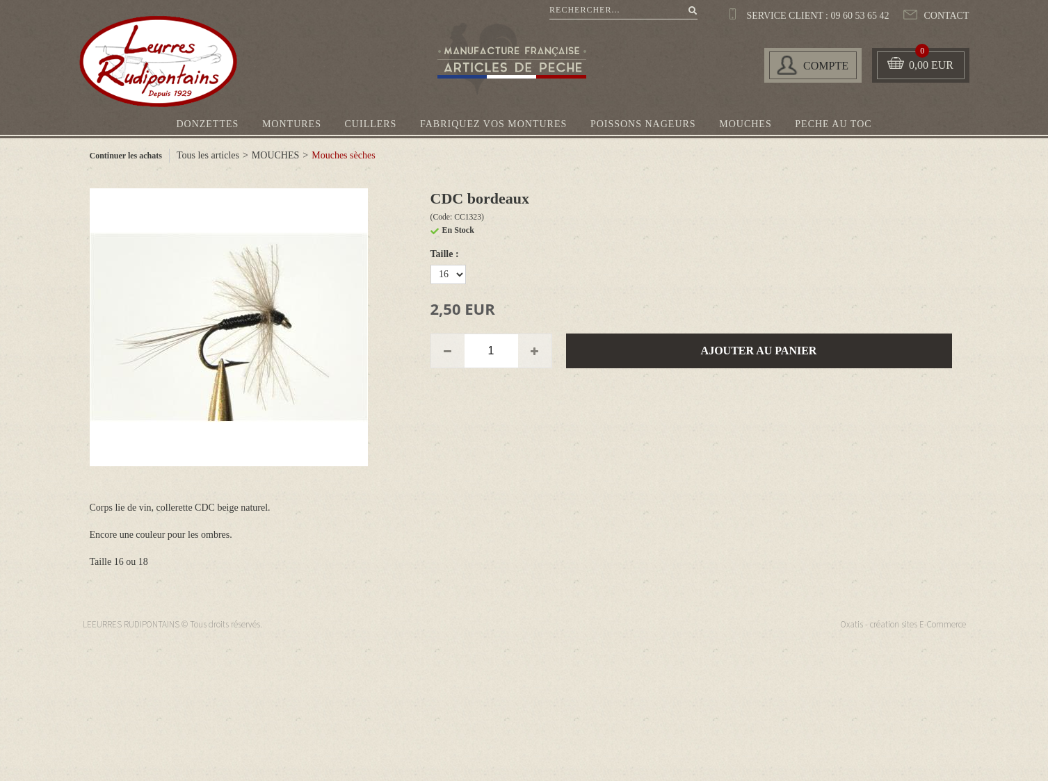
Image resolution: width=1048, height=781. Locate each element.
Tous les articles (208, 155)
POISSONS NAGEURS (643, 124)
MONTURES (291, 124)
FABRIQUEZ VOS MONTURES (493, 124)
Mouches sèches (343, 155)
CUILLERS (371, 124)
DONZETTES (207, 124)
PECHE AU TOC (833, 124)
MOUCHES (745, 124)
